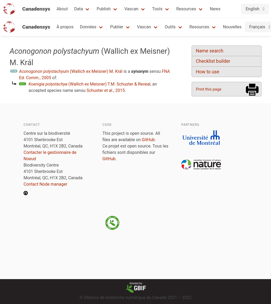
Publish (104, 8)
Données (88, 26)
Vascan (131, 8)
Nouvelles (232, 26)
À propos (65, 26)
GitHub (148, 139)
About (62, 8)
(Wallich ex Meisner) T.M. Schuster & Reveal (89, 84)
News (215, 8)
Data (78, 8)
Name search (209, 50)
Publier (116, 26)
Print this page (208, 89)
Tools (157, 8)
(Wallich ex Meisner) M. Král (71, 71)
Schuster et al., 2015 (106, 90)
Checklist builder (213, 61)
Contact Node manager (45, 184)
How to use (207, 71)
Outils (170, 26)
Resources (186, 8)
